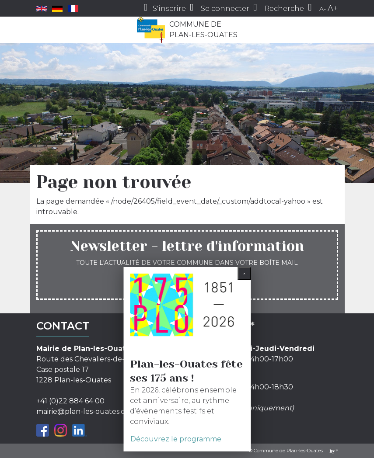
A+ (333, 8)
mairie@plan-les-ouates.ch (82, 411)
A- (322, 9)
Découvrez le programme (175, 439)
